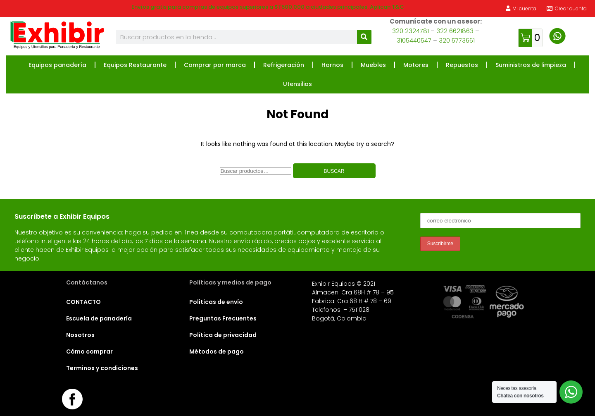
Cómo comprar (89, 351)
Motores (415, 65)
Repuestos (462, 65)
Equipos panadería (57, 65)
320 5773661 (457, 40)
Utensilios (297, 84)
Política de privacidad (223, 335)
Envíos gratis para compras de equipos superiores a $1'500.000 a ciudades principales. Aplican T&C (267, 7)
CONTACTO (83, 302)
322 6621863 (455, 30)
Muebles (373, 65)
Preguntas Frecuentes (223, 318)
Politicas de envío (216, 302)
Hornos (332, 65)
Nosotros (80, 335)
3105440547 (414, 40)
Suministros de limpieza (530, 65)
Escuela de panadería (99, 318)
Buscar (334, 171)
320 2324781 (410, 30)
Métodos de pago (216, 351)
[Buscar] (364, 37)
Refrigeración (283, 65)
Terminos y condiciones (102, 368)
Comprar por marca (215, 65)
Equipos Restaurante (135, 65)
